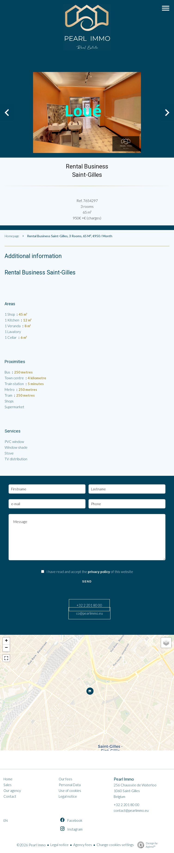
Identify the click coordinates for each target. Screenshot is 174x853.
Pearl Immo (124, 779)
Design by (146, 844)
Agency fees (82, 845)
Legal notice (59, 845)
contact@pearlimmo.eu (131, 810)
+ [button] (6, 641)
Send (87, 581)
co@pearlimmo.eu (89, 613)
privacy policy (99, 572)
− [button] (6, 647)
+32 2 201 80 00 (89, 605)
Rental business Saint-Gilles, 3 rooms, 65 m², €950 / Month (69, 236)
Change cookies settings (115, 845)
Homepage (12, 236)
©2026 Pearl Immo (31, 845)
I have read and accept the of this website (89, 572)
